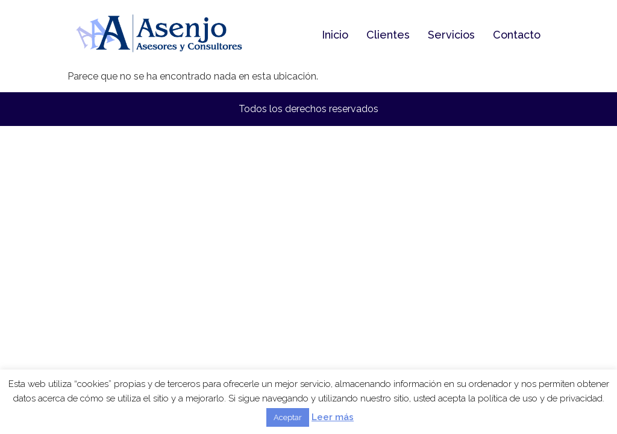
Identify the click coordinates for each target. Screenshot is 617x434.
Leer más (333, 417)
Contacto (516, 34)
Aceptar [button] (288, 417)
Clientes (388, 34)
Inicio (335, 34)
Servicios (451, 34)
